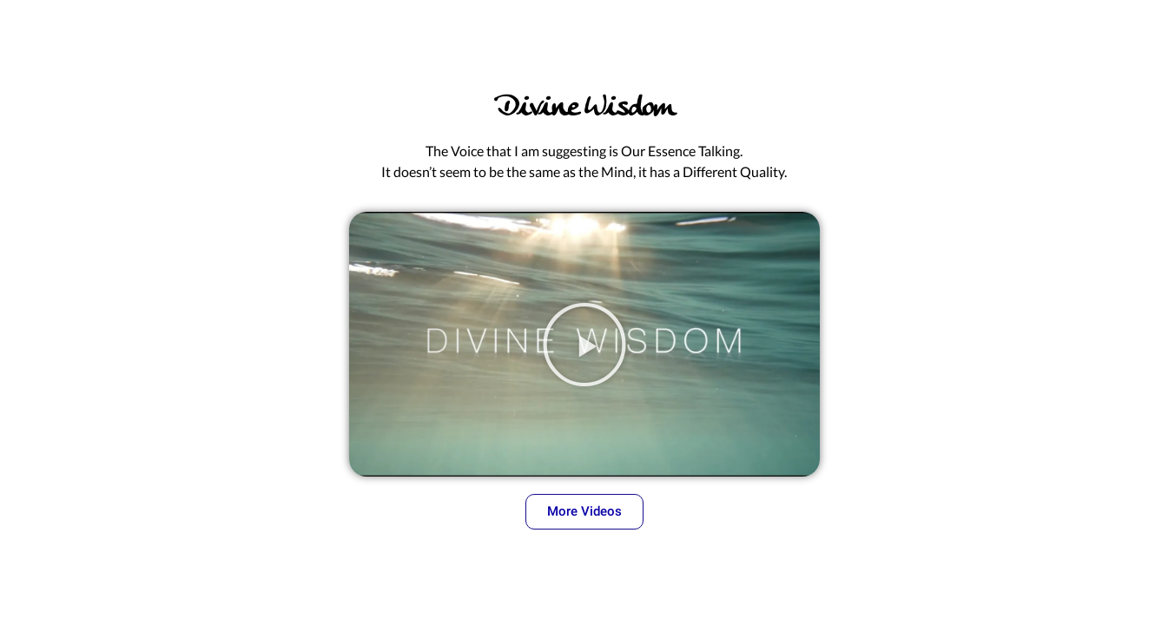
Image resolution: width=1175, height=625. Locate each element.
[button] (584, 344)
